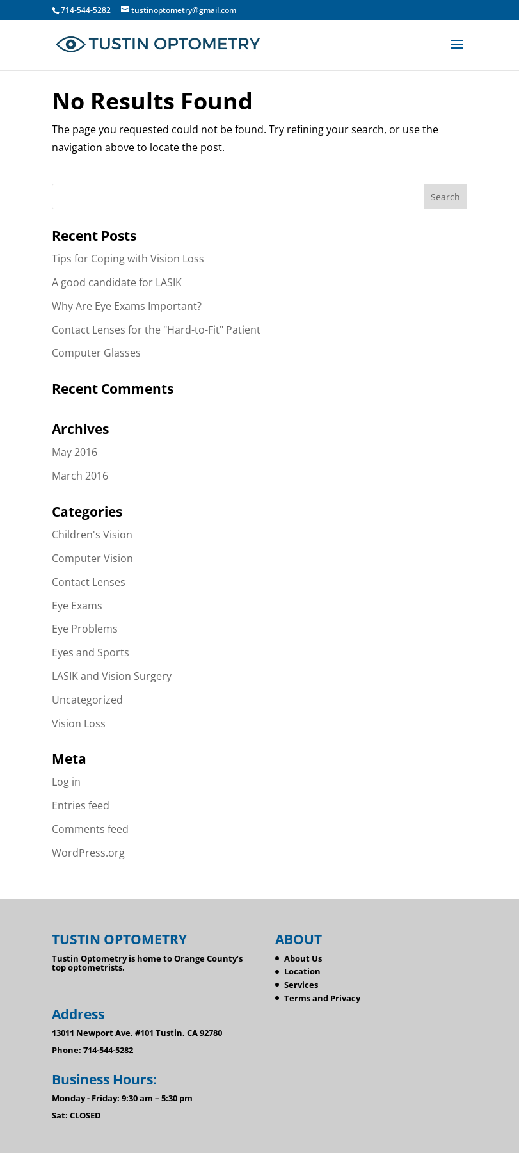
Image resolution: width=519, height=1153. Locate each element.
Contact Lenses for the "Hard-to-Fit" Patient (156, 330)
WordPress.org (88, 853)
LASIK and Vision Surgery (112, 676)
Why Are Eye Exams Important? (127, 306)
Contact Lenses (88, 582)
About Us (303, 958)
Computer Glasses (96, 353)
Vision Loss (79, 723)
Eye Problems (85, 629)
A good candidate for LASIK (117, 282)
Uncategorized (87, 700)
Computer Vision (92, 558)
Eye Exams (77, 606)
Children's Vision (92, 535)
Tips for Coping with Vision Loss (128, 259)
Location (302, 971)
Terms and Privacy (322, 998)
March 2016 (80, 476)
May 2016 (74, 452)
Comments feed (90, 829)
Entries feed (80, 805)
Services (301, 984)
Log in (66, 782)
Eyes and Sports (90, 652)
